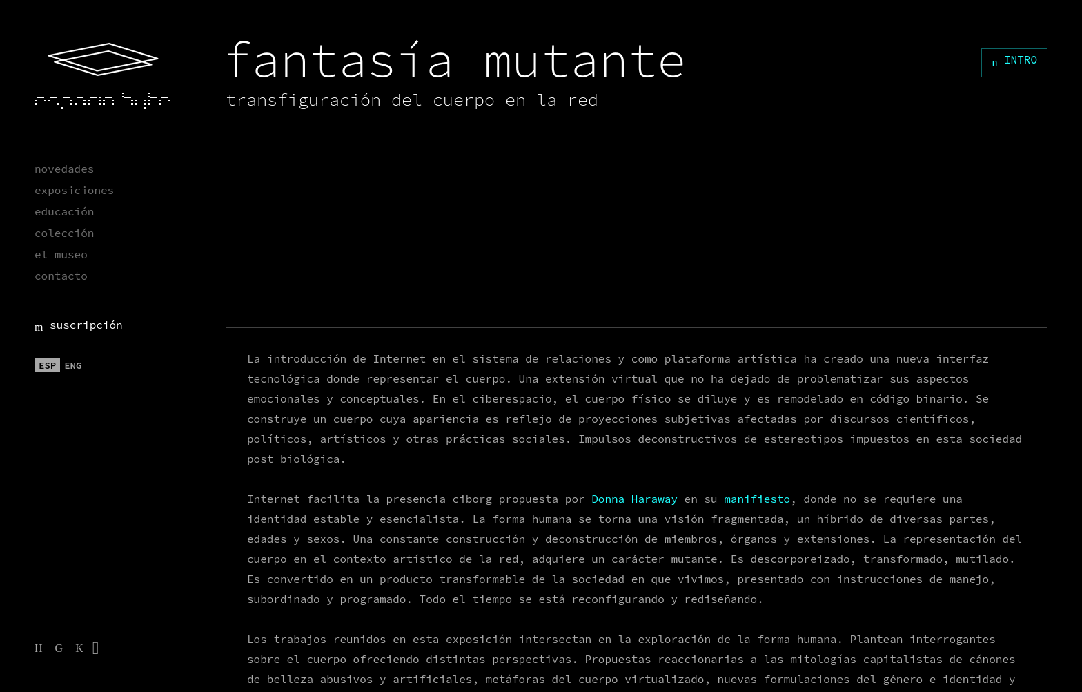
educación (64, 211)
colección (64, 233)
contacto (61, 275)
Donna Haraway (634, 499)
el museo (61, 254)
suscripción (79, 324)
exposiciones (74, 190)
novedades (64, 168)
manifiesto (757, 499)
